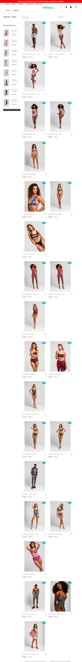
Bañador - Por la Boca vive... (48, 47)
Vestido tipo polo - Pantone (28, 485)
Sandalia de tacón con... (15, 31)
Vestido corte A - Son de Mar (48, 518)
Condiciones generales (8, 652)
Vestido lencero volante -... (68, 485)
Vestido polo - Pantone (29, 450)
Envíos (3, 618)
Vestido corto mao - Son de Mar (49, 552)
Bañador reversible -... (67, 147)
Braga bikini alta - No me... (29, 148)
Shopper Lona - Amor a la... (49, 350)
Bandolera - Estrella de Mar (68, 316)
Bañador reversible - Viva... (29, 249)
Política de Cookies (7, 646)
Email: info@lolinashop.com (9, 614)
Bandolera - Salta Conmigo (28, 384)
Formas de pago (6, 624)
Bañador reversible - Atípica (48, 283)
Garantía (4, 659)
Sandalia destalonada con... (15, 41)
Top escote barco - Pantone (28, 417)
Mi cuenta (38, 628)
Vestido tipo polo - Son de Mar (30, 518)
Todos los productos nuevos (11, 110)
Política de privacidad (8, 649)
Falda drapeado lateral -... (30, 552)
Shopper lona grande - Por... (68, 283)
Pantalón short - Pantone (47, 417)
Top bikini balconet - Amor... (48, 215)
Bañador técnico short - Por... (30, 47)
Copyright (4, 655)
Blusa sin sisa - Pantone (68, 417)
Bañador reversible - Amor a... (67, 182)
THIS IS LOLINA (39, 614)
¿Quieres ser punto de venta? (43, 618)
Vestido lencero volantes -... (46, 384)
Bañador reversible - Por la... (68, 47)
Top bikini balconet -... (48, 181)
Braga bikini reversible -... (29, 80)
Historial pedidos (39, 632)
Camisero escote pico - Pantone (68, 384)
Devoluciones (5, 621)
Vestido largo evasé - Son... (67, 552)
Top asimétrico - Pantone (47, 451)
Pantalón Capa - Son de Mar (68, 518)
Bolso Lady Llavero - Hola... (29, 316)
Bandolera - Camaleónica (27, 350)
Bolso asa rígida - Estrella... (47, 316)
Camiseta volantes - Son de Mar (48, 586)
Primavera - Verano (9, 17)
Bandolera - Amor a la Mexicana (68, 350)
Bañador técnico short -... (68, 215)
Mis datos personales (41, 635)
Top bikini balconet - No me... (49, 148)
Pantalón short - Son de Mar (30, 586)
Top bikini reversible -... (30, 113)
